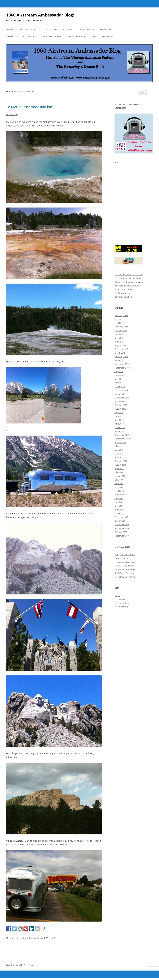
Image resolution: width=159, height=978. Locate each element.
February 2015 (121, 356)
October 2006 (121, 532)
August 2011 (120, 464)
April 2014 (119, 382)
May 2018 (119, 337)
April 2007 (119, 509)
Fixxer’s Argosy (121, 558)
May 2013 (119, 420)
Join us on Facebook (103, 36)
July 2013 (119, 412)
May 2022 (119, 319)
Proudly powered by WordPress (19, 965)
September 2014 (122, 367)
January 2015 (120, 360)
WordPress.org (121, 606)
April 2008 (119, 491)
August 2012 (120, 442)
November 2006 (122, 528)
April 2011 (119, 468)
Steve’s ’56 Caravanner (125, 576)
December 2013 (122, 397)
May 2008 (119, 487)
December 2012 (122, 435)
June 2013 (119, 416)
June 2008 (119, 483)
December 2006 (122, 524)
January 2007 (120, 520)
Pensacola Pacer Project (125, 569)
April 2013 (119, 423)
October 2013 (121, 405)
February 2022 (121, 326)
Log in (117, 595)
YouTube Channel (77, 36)
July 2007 (119, 498)
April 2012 (119, 457)
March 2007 (120, 513)
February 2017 (121, 349)
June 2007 (119, 502)
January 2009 (120, 476)
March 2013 (120, 427)
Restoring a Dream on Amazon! (95, 29)
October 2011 (121, 461)
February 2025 (121, 315)
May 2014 (119, 379)
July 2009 (119, 472)
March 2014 (120, 386)
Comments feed (122, 603)
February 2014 (121, 390)
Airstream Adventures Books (20, 36)
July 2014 (119, 371)
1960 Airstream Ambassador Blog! (40, 15)
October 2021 (121, 330)
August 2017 (120, 345)
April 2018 (119, 341)
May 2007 (119, 505)
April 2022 (119, 323)
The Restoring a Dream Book (58, 29)
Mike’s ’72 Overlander (124, 565)
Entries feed (120, 599)
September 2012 (122, 438)
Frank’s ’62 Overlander (125, 561)
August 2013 (120, 408)
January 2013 (120, 431)
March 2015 (120, 352)
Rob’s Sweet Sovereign (125, 573)
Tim (55, 938)
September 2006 (122, 535)
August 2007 (120, 494)
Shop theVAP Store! (51, 36)
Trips (31, 938)
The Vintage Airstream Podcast (22, 29)
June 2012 (119, 449)
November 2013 (122, 401)
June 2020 (119, 334)
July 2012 (119, 446)
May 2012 (119, 453)
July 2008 (119, 479)
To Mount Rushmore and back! (30, 106)
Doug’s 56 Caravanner (125, 554)
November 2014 (122, 364)
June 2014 (119, 375)
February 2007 (121, 517)
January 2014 (120, 393)
